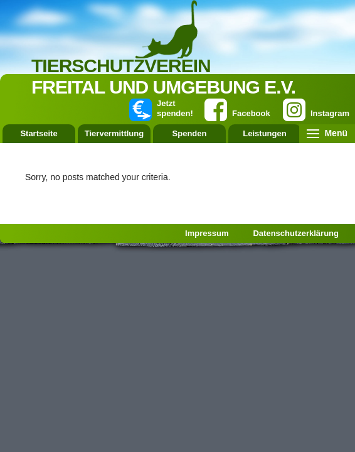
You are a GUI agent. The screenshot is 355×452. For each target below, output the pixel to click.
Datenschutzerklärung (296, 233)
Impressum (206, 233)
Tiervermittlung (114, 133)
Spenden (189, 133)
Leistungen (264, 133)
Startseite (38, 133)
